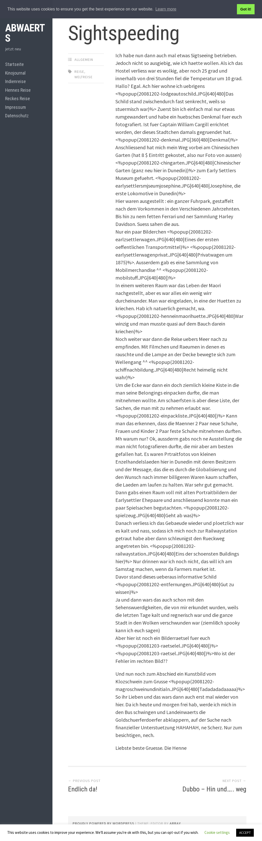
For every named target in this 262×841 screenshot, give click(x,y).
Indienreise (15, 81)
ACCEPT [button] (245, 833)
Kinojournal (15, 73)
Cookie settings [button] (217, 832)
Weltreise (83, 77)
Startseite (14, 64)
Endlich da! (82, 789)
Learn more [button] (165, 9)
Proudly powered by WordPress (103, 823)
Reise (79, 71)
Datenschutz (17, 115)
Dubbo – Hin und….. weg (214, 789)
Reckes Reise (17, 98)
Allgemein (83, 59)
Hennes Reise (18, 90)
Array (175, 823)
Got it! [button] (245, 9)
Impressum (15, 107)
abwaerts (25, 33)
